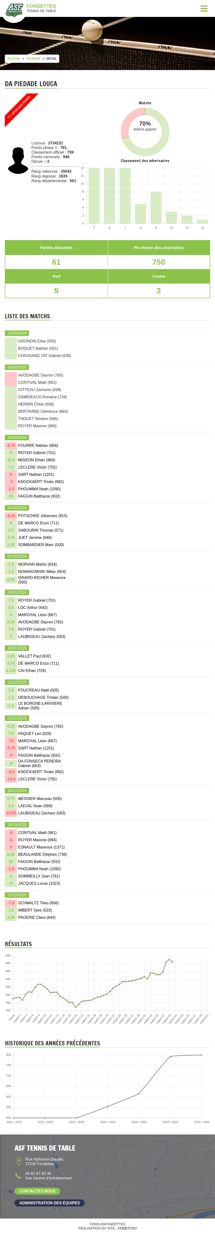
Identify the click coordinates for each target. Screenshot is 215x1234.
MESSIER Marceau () (40, 799)
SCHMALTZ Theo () (38, 903)
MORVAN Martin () (37, 564)
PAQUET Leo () (34, 734)
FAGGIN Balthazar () (39, 496)
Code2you (127, 1228)
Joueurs (33, 58)
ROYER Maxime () (37, 840)
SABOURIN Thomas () (40, 530)
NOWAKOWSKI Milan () (42, 572)
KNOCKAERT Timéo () (41, 482)
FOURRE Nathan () (38, 445)
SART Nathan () (36, 474)
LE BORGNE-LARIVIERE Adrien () (40, 705)
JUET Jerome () (35, 537)
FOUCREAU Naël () (38, 690)
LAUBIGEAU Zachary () (42, 637)
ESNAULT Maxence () (41, 847)
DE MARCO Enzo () (38, 523)
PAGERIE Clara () (36, 917)
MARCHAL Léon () (37, 615)
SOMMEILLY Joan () (39, 876)
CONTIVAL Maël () (37, 833)
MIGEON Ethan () (36, 460)
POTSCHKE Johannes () (42, 516)
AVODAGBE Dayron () (40, 622)
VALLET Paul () (34, 656)
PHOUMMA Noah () (39, 489)
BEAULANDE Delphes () (42, 854)
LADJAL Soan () (35, 806)
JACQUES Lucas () (39, 883)
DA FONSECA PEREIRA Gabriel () (39, 763)
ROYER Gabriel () (37, 453)
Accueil (13, 58)
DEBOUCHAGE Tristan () (43, 697)
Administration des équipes (49, 1203)
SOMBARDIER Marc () (41, 545)
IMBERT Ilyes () (35, 910)
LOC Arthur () (33, 608)
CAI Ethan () (32, 671)
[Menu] (204, 8)
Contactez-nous (37, 1191)
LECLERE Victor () (37, 467)
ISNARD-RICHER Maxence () (42, 580)
